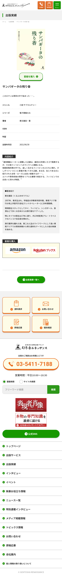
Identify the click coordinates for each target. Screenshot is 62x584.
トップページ (13, 446)
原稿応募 (11, 545)
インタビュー (13, 473)
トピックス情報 (14, 527)
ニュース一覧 (13, 500)
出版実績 (11, 464)
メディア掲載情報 (15, 518)
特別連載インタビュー (18, 509)
